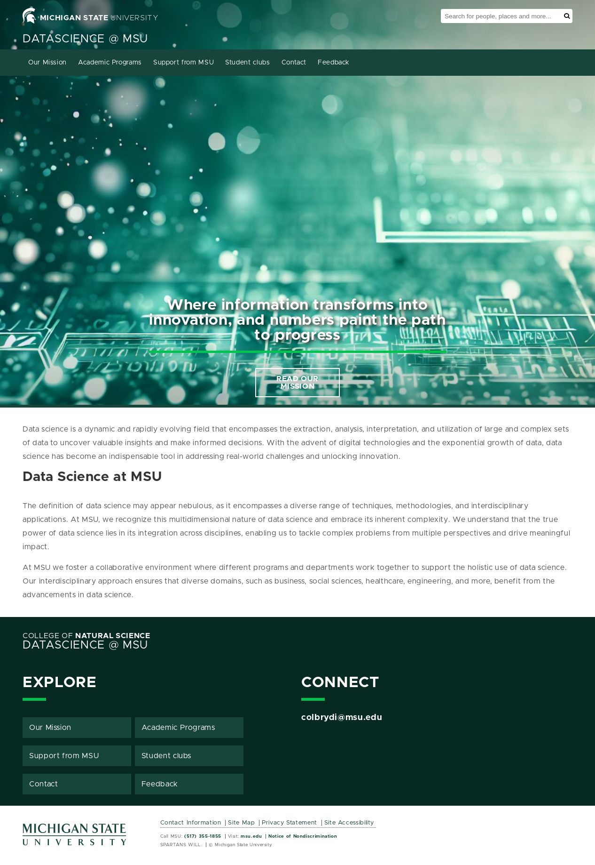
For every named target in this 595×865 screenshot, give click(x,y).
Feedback (334, 62)
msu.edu (251, 836)
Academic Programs (110, 62)
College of (86, 636)
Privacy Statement (289, 823)
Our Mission (47, 62)
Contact (294, 62)
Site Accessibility (349, 823)
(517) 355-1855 (202, 836)
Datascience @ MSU (85, 39)
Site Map (241, 823)
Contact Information (190, 823)
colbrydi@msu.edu (341, 717)
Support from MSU (183, 62)
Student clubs (247, 62)
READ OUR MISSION (297, 382)
